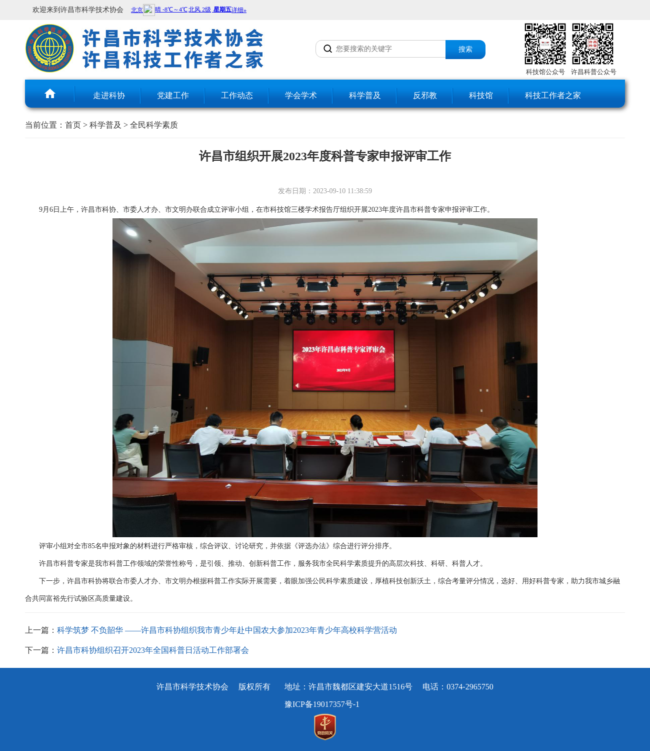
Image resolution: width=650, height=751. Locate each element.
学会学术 (301, 95)
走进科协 (109, 95)
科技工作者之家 (553, 95)
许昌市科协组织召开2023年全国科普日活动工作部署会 (153, 650)
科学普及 (365, 95)
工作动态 (237, 95)
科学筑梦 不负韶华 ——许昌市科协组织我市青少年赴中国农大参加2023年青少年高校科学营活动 (227, 630)
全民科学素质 (154, 125)
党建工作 (173, 95)
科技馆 (481, 95)
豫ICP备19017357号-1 (322, 704)
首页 (73, 125)
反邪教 (425, 95)
